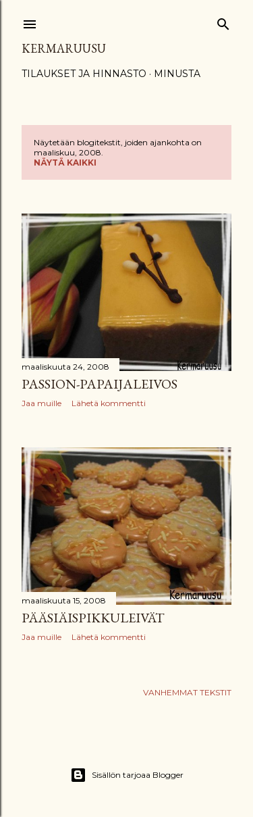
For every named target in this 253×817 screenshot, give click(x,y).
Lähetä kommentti (109, 403)
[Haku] (223, 21)
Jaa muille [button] (41, 403)
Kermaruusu (64, 48)
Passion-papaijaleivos (99, 384)
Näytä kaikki (65, 162)
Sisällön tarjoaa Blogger (127, 775)
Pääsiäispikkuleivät (93, 617)
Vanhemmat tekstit (187, 692)
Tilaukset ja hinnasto (84, 74)
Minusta (177, 74)
